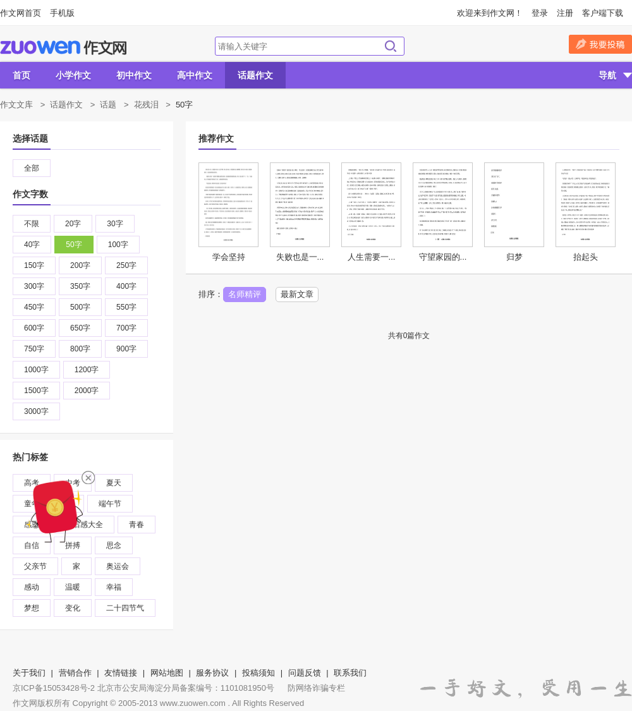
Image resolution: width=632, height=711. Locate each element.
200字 (80, 265)
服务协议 (212, 673)
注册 (565, 13)
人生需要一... (372, 257)
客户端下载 (602, 13)
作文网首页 (20, 13)
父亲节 (35, 566)
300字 (34, 286)
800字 (80, 348)
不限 (31, 223)
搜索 (390, 46)
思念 (113, 545)
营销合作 (75, 673)
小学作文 (73, 75)
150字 (34, 265)
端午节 (110, 503)
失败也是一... (300, 257)
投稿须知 (258, 673)
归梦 (514, 257)
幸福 (113, 587)
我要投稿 (600, 44)
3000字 (36, 411)
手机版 (62, 13)
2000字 (87, 390)
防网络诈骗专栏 (316, 688)
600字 (34, 328)
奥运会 (117, 566)
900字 (126, 348)
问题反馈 (304, 673)
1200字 (87, 369)
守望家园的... (443, 257)
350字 (80, 286)
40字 (32, 244)
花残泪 (146, 104)
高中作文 (194, 75)
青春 (136, 524)
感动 (31, 587)
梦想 (31, 608)
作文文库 (16, 104)
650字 (80, 328)
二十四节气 (125, 608)
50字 (74, 244)
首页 (21, 75)
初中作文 (134, 75)
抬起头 (585, 257)
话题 (108, 104)
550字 (126, 307)
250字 (126, 265)
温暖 (72, 587)
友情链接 (120, 673)
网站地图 (166, 673)
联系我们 (350, 673)
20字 (73, 223)
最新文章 (297, 294)
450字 (34, 307)
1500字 (36, 390)
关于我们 (29, 673)
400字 (126, 286)
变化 (72, 608)
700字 (126, 328)
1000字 (36, 369)
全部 (31, 168)
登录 (540, 13)
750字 (34, 348)
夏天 (113, 482)
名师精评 (244, 294)
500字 (80, 307)
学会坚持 (228, 257)
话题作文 (255, 75)
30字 (115, 223)
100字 (118, 244)
